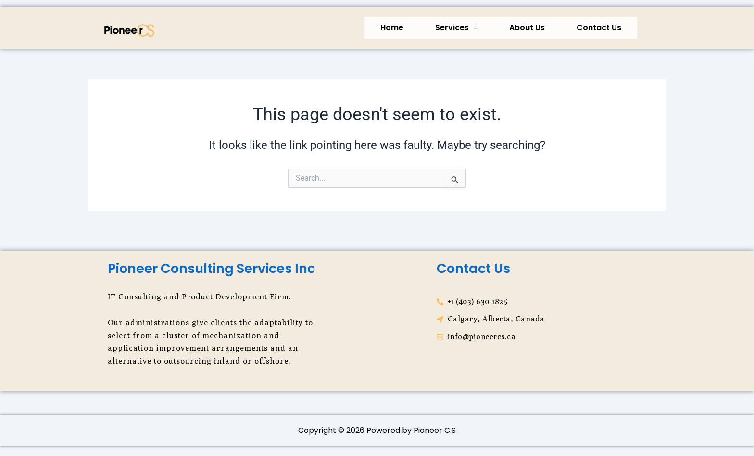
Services (456, 27)
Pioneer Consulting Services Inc (211, 268)
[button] (456, 28)
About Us (527, 27)
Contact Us (599, 27)
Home (391, 27)
